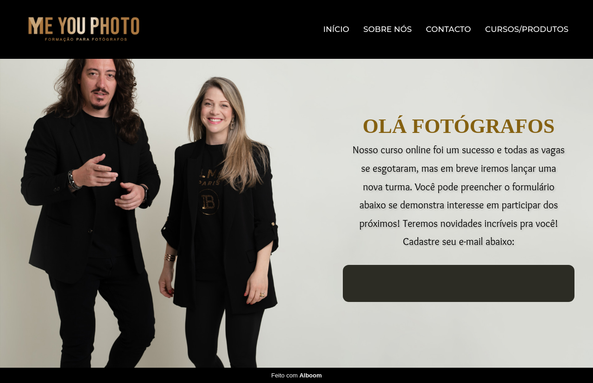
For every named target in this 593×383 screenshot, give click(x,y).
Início (336, 29)
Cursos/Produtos (526, 29)
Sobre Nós (387, 29)
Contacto (448, 29)
